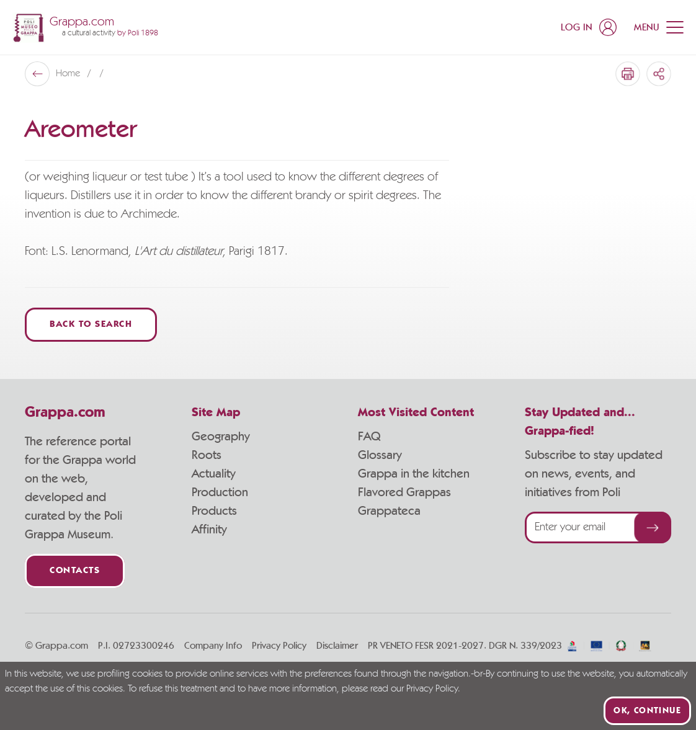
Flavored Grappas (404, 492)
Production (220, 492)
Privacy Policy (279, 646)
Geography (221, 436)
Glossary (380, 455)
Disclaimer (337, 646)
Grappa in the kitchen (414, 474)
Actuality (214, 474)
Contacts (75, 571)
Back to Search (91, 324)
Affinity (209, 529)
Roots (206, 455)
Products (214, 511)
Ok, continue (647, 710)
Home (69, 74)
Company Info (213, 646)
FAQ (369, 436)
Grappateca (389, 511)
